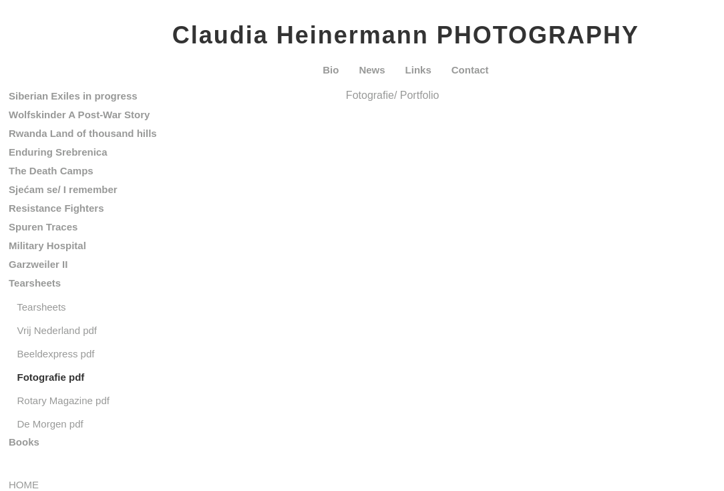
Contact (470, 69)
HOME (24, 484)
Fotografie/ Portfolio (392, 95)
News (372, 69)
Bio (331, 69)
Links (418, 69)
